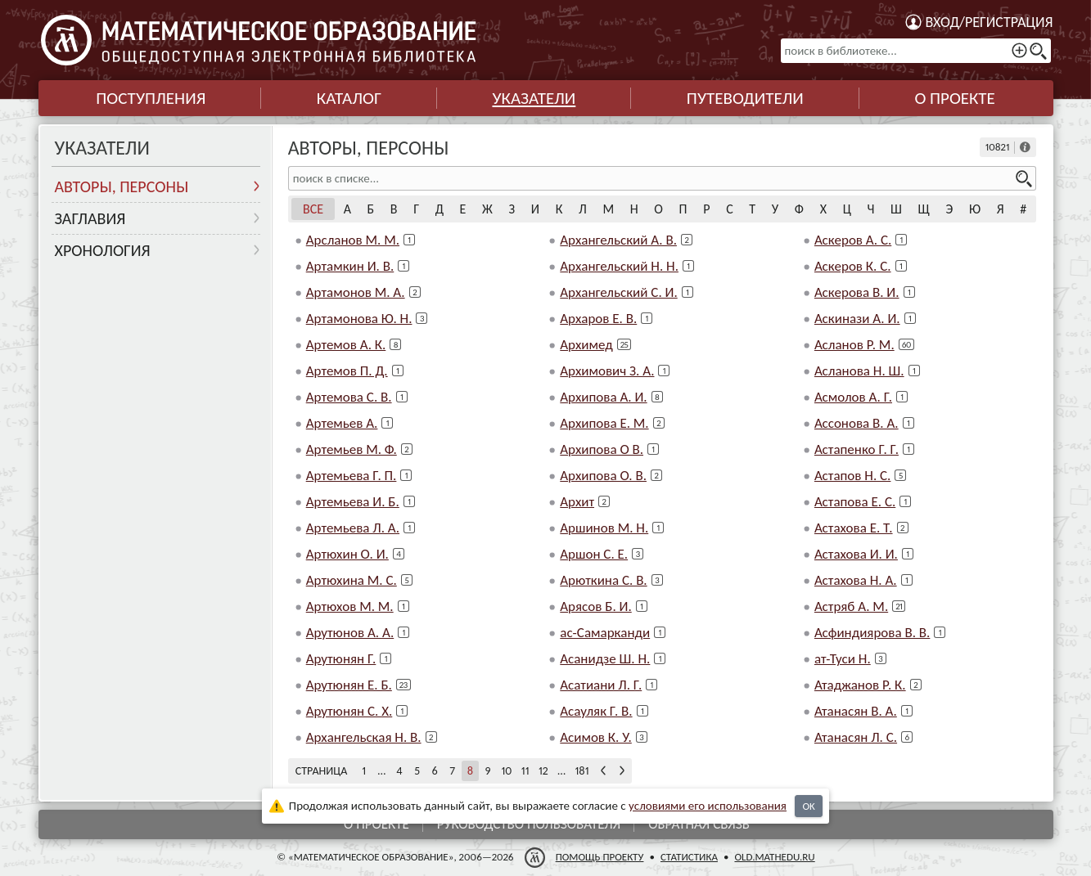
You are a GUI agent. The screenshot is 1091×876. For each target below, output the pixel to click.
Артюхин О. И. (347, 554)
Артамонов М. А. (355, 292)
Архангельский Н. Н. (619, 266)
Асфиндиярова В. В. (872, 632)
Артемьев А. (342, 423)
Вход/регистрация (989, 22)
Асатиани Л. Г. (601, 685)
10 (506, 771)
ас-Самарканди (605, 632)
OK (808, 806)
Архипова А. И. (603, 397)
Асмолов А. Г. (853, 397)
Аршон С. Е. (594, 554)
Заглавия (90, 218)
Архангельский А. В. (618, 240)
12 (543, 771)
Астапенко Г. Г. (856, 449)
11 (525, 771)
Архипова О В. (601, 449)
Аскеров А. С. (852, 240)
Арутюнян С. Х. (349, 711)
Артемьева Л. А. (352, 528)
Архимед (586, 344)
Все (313, 209)
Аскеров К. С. (852, 266)
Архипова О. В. (603, 475)
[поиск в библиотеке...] (916, 50)
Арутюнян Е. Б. (349, 685)
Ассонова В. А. (856, 423)
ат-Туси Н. (842, 658)
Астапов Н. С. (852, 475)
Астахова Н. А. (855, 580)
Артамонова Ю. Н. (359, 318)
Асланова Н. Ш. (859, 371)
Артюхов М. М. (350, 606)
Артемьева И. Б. (352, 501)
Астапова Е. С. (854, 501)
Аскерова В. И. (856, 292)
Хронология (103, 250)
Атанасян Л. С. (855, 737)
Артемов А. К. (346, 344)
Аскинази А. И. (857, 318)
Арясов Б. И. (595, 606)
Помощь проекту (599, 857)
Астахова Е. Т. (853, 528)
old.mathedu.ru (774, 857)
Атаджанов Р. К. (860, 685)
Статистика (688, 857)
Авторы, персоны (122, 186)
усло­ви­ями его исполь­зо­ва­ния (708, 805)
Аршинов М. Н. (604, 528)
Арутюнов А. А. (350, 632)
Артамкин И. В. (350, 266)
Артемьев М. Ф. (351, 449)
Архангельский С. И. (618, 292)
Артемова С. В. (349, 397)
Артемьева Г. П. (351, 475)
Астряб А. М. (851, 606)
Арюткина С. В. (603, 580)
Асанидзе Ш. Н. (605, 658)
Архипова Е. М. (604, 423)
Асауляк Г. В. (596, 711)
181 (581, 771)
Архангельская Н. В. (364, 737)
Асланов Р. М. (854, 344)
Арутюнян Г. (341, 658)
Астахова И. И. (856, 554)
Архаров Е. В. (598, 318)
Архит (577, 501)
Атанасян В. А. (855, 711)
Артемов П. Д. (347, 371)
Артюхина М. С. (351, 580)
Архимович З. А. (607, 371)
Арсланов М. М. (352, 240)
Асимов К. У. (596, 737)
